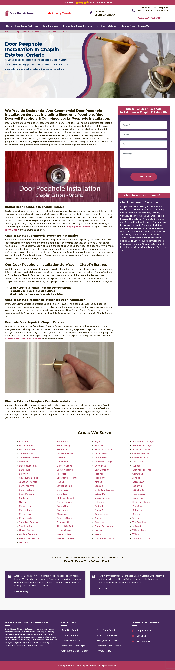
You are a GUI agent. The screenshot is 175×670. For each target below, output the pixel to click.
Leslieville (137, 486)
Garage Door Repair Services (77, 26)
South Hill (100, 518)
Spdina (136, 518)
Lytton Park (101, 494)
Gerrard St (137, 474)
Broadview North (104, 449)
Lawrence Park (64, 486)
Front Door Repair (106, 630)
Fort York (99, 474)
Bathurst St (63, 441)
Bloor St (99, 445)
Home (9, 26)
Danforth (24, 462)
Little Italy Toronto (104, 490)
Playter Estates (27, 510)
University (137, 526)
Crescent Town (140, 458)
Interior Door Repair (107, 635)
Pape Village (63, 506)
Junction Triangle (28, 482)
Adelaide (23, 441)
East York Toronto (141, 470)
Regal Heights (26, 514)
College (61, 458)
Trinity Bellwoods (104, 526)
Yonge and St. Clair (142, 538)
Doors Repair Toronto (85, 666)
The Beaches (139, 522)
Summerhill (63, 522)
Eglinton (23, 474)
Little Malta (138, 490)
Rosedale (137, 514)
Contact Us (143, 26)
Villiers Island (139, 530)
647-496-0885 (150, 18)
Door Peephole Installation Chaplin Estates (52, 32)
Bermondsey (63, 445)
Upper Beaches (27, 530)
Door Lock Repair (70, 635)
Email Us (141, 636)
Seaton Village (64, 518)
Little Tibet (62, 494)
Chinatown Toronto (29, 458)
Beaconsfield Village (143, 441)
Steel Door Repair (70, 640)
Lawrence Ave (26, 486)
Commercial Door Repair (74, 651)
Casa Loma (101, 453)
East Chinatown (65, 470)
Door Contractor (51, 26)
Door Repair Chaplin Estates (22, 32)
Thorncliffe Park (65, 526)
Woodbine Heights (29, 538)
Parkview (137, 506)
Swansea (99, 522)
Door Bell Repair (69, 630)
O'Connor (100, 502)
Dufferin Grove (64, 466)
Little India (62, 490)
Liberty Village (26, 490)
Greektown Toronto (67, 478)
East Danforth (102, 470)
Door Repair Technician (27, 26)
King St (98, 482)
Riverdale (62, 514)
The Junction (26, 526)
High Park (100, 478)
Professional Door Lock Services (23, 339)
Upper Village (64, 530)
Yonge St (23, 542)
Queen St (99, 510)
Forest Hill (62, 474)
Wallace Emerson (28, 534)
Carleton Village (65, 453)
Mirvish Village (102, 498)
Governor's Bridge (28, 478)
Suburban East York (29, 522)
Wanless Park (64, 534)
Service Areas (128, 26)
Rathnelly (137, 510)
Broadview (62, 449)
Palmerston (25, 506)
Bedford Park (26, 445)
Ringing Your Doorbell (78, 226)
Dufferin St (100, 466)
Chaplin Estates (140, 453)
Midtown (24, 498)
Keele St (61, 482)
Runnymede (25, 518)
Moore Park (138, 498)
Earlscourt (24, 470)
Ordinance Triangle (142, 502)
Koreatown (138, 482)
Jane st (136, 478)
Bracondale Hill (27, 449)
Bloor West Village (142, 445)
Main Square (138, 494)
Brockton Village (141, 449)
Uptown (99, 530)
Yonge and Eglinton (105, 538)
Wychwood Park (65, 538)
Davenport (62, 462)
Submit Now (144, 176)
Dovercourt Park (28, 466)
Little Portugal (26, 494)
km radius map (143, 280)
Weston (99, 534)
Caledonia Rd (26, 453)
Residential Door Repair (73, 646)
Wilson (136, 534)
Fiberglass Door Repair (109, 640)
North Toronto (64, 502)
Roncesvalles (101, 514)
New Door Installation (106, 26)
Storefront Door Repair (109, 646)
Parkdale (99, 506)
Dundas (136, 466)
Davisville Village (103, 462)
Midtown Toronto (66, 498)
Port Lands (62, 510)
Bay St (98, 441)
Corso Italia (101, 458)
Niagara (23, 502)
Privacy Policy (104, 651)
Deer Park (137, 462)
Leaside (99, 486)
